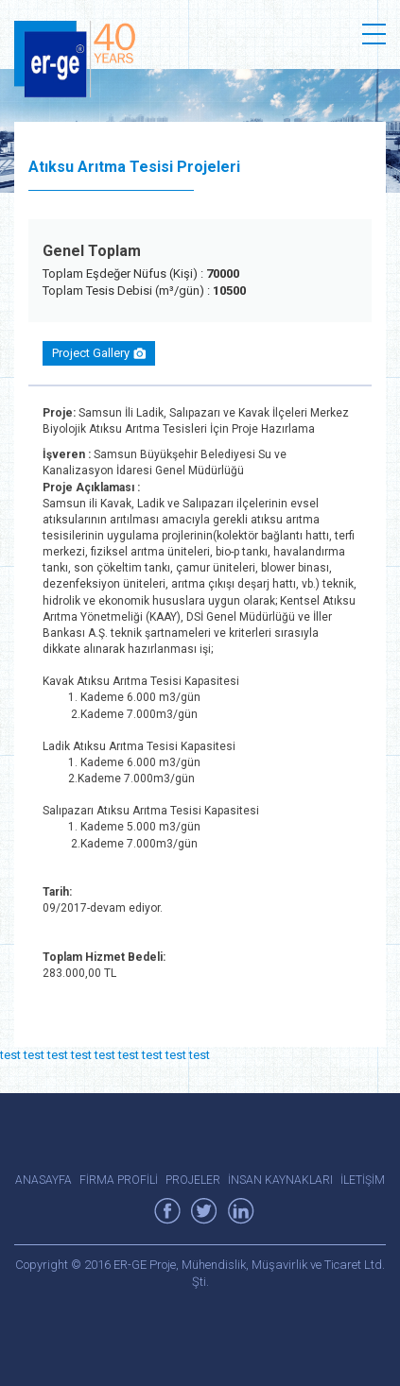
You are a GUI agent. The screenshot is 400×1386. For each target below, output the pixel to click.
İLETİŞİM (362, 1180)
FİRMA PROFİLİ (118, 1180)
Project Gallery (99, 353)
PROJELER (192, 1180)
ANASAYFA (43, 1180)
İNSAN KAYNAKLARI (280, 1180)
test (10, 1055)
